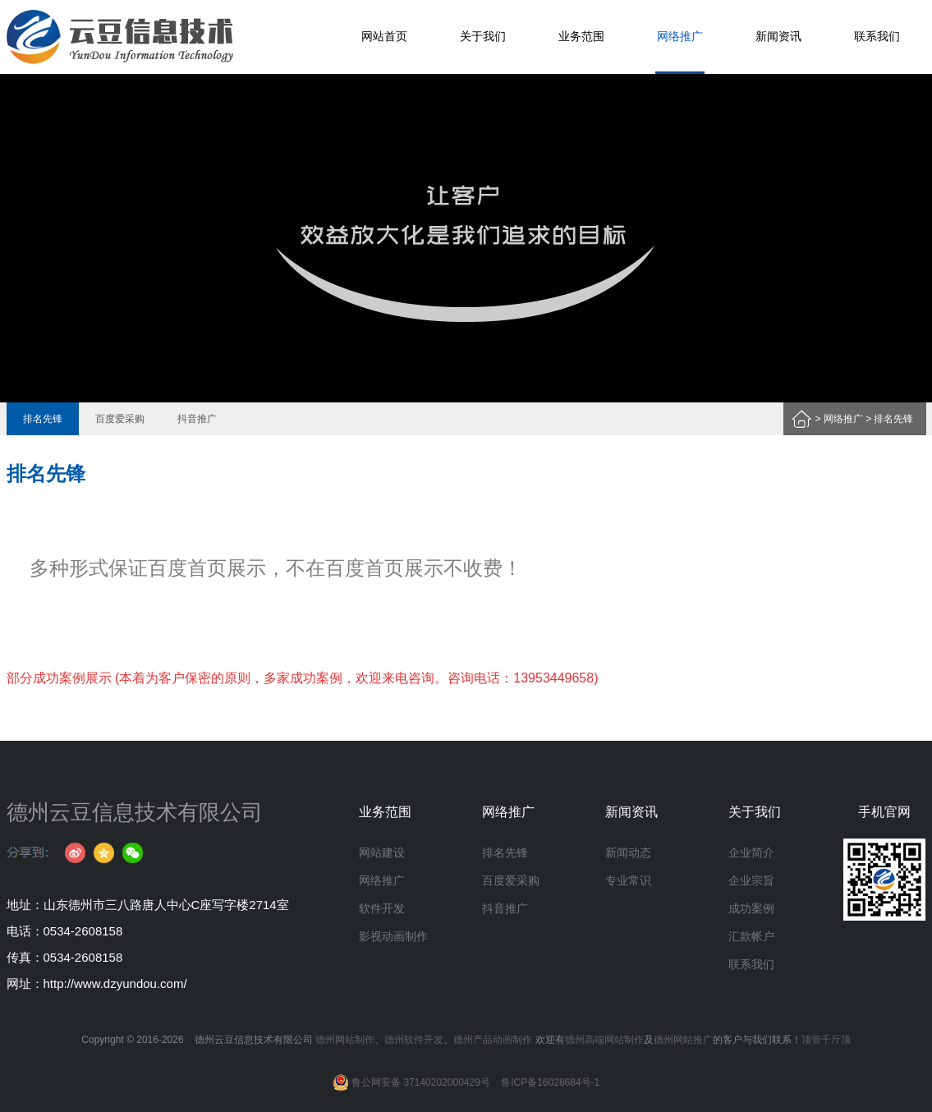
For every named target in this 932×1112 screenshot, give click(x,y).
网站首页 (384, 36)
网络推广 (680, 36)
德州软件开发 (413, 1039)
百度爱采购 (120, 419)
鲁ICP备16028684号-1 (550, 1082)
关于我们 (483, 36)
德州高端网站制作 (604, 1039)
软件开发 (382, 908)
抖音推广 (197, 419)
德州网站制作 (344, 1039)
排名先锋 (42, 419)
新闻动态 (628, 852)
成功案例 (751, 908)
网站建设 (382, 852)
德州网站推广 (683, 1039)
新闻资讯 (778, 36)
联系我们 (877, 36)
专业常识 (628, 880)
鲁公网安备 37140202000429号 (411, 1082)
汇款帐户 (751, 936)
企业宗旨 (751, 880)
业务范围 (581, 36)
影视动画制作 (393, 936)
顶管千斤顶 (826, 1039)
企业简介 (751, 852)
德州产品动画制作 (492, 1039)
